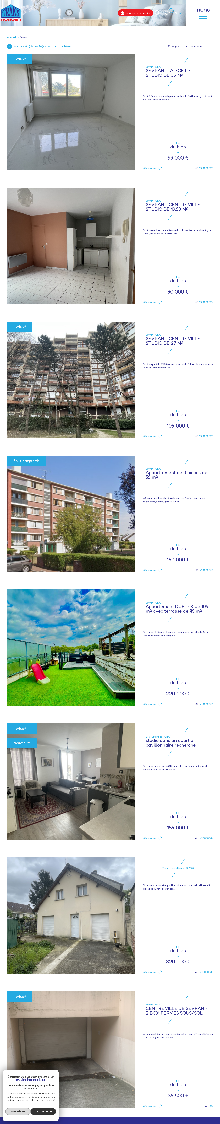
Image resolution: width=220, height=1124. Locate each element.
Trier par (174, 46)
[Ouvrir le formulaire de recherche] (157, 13)
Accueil (11, 37)
